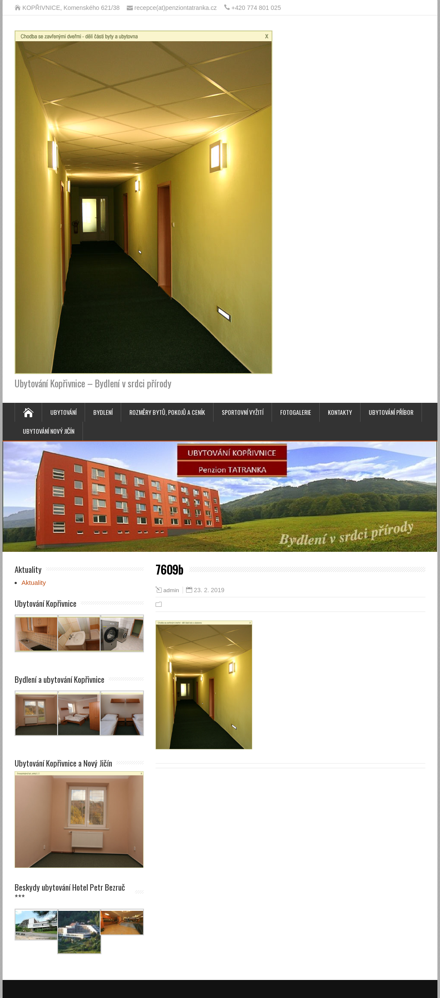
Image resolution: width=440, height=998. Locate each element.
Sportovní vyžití (242, 412)
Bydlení (103, 412)
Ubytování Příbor (391, 412)
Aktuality (33, 582)
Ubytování (63, 412)
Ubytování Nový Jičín (48, 430)
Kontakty (340, 412)
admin (171, 590)
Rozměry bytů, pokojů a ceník (167, 412)
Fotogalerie (295, 412)
